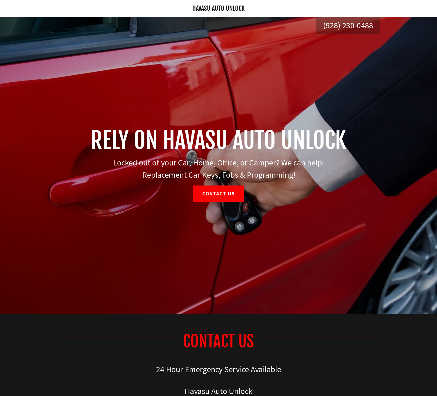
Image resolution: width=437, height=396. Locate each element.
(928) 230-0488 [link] (348, 25)
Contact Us (218, 193)
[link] (219, 8)
